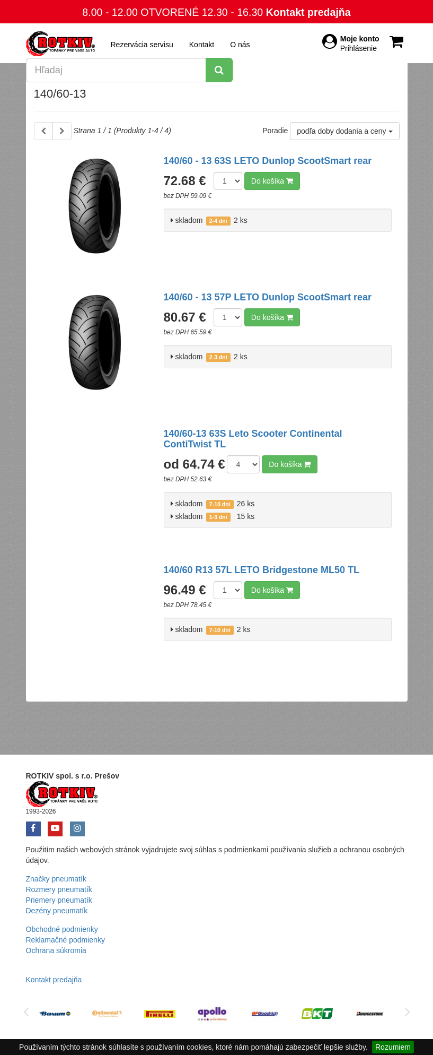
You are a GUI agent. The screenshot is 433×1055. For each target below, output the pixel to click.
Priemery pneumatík (59, 900)
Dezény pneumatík (57, 910)
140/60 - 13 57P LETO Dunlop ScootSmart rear (268, 297)
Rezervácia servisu (142, 44)
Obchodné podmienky (62, 929)
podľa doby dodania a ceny (344, 131)
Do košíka (272, 181)
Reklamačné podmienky (65, 940)
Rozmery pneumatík (59, 889)
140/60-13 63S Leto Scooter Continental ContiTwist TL (253, 438)
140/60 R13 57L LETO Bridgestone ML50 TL (261, 570)
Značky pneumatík (56, 879)
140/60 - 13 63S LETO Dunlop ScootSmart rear (268, 160)
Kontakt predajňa (308, 12)
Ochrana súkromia (56, 950)
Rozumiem (393, 1047)
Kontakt (201, 44)
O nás (240, 44)
